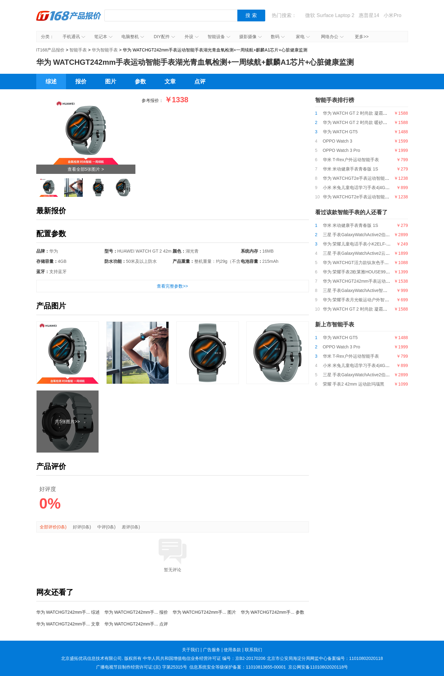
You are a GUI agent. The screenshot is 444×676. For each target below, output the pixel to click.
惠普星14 (369, 15)
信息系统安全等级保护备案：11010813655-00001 (237, 667)
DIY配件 (164, 36)
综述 (51, 81)
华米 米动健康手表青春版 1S (350, 168)
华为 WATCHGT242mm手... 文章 (68, 623)
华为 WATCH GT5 (340, 131)
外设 (192, 36)
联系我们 (253, 649)
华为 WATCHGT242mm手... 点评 (136, 623)
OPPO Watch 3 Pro (341, 150)
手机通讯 (74, 36)
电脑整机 (132, 36)
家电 (303, 36)
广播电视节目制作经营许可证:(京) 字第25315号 (141, 667)
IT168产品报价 (68, 20)
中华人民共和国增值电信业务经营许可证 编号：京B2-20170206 (204, 658)
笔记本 (103, 36)
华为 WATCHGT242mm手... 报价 (136, 612)
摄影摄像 (250, 36)
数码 (278, 36)
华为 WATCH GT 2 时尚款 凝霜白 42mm (362, 113)
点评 (199, 81)
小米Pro (392, 15)
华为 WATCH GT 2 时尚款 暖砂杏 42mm (362, 122)
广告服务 (211, 649)
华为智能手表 (105, 49)
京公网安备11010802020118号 (318, 667)
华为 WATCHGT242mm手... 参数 (272, 612)
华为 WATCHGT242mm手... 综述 (68, 612)
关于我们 (190, 649)
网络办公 (332, 36)
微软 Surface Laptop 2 (329, 15)
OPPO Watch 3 (337, 141)
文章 (170, 81)
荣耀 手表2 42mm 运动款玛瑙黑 (353, 384)
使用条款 (232, 649)
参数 (140, 81)
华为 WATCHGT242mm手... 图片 (204, 612)
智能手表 (78, 49)
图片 (110, 81)
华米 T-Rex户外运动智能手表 (351, 159)
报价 (80, 81)
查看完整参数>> (172, 286)
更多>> (361, 36)
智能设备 (219, 36)
